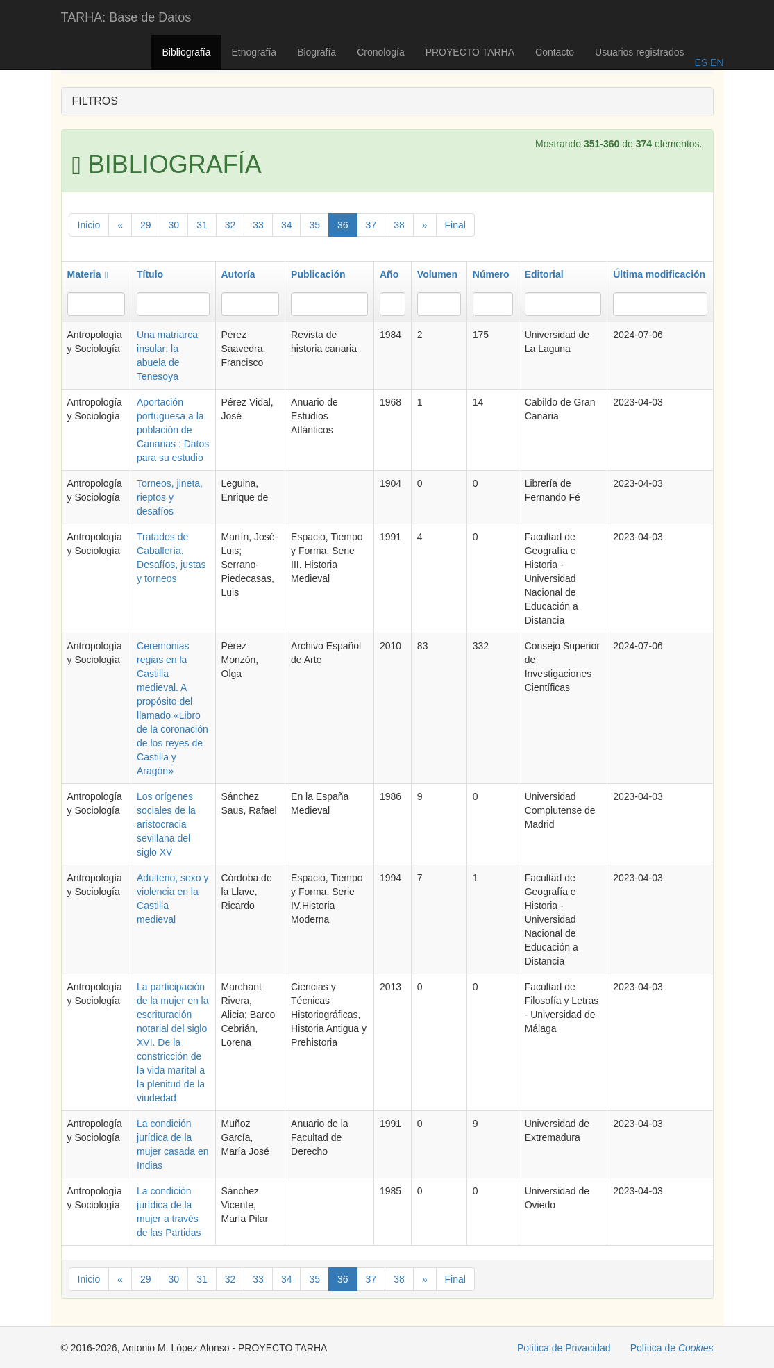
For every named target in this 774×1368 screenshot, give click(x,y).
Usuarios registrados (639, 52)
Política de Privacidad (564, 1347)
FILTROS (95, 101)
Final (455, 225)
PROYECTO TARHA (470, 52)
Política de (672, 1347)
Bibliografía (186, 52)
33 (258, 225)
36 (342, 225)
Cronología (381, 52)
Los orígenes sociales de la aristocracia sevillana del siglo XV (166, 824)
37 (371, 225)
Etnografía (254, 52)
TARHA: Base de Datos (126, 17)
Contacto (554, 52)
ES (700, 62)
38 (399, 225)
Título (150, 274)
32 (230, 225)
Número (491, 274)
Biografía (316, 52)
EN (715, 62)
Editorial (544, 274)
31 (202, 225)
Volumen (437, 274)
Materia (87, 274)
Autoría (238, 274)
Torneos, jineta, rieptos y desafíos (170, 497)
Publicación (318, 274)
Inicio (89, 225)
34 (286, 225)
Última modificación (659, 274)
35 (314, 225)
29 (145, 225)
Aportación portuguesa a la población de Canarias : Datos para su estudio (173, 430)
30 (174, 225)
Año (389, 274)
